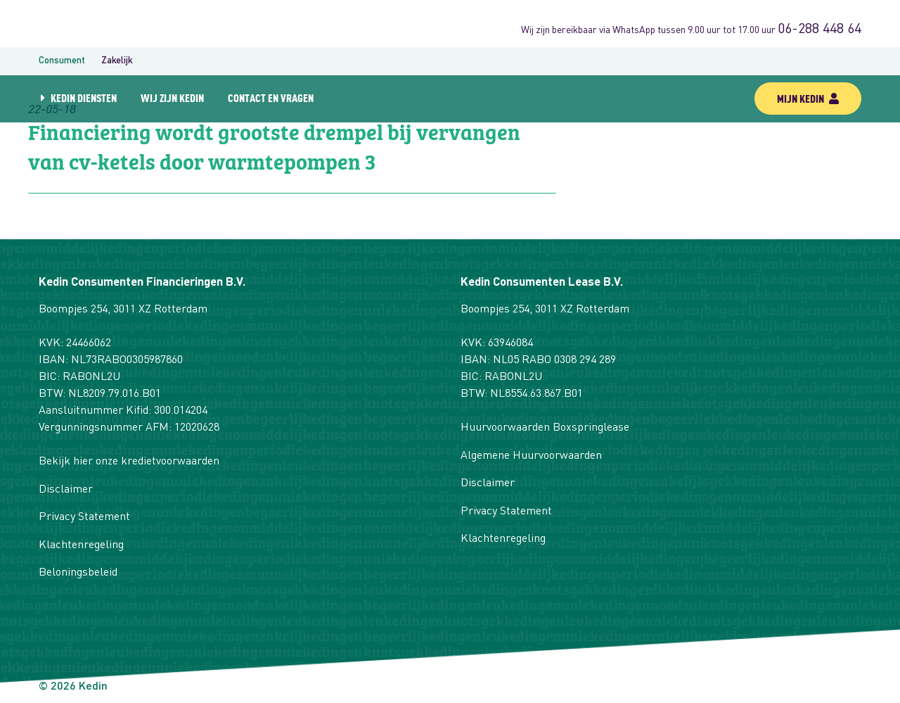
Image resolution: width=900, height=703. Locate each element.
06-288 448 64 (819, 30)
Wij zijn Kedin (172, 97)
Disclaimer (66, 489)
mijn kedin (808, 98)
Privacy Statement (84, 517)
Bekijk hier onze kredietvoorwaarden (129, 461)
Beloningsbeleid (78, 572)
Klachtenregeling (81, 545)
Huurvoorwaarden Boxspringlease (545, 427)
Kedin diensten (84, 97)
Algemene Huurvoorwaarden (531, 456)
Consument (62, 60)
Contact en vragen (271, 97)
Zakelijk (117, 60)
